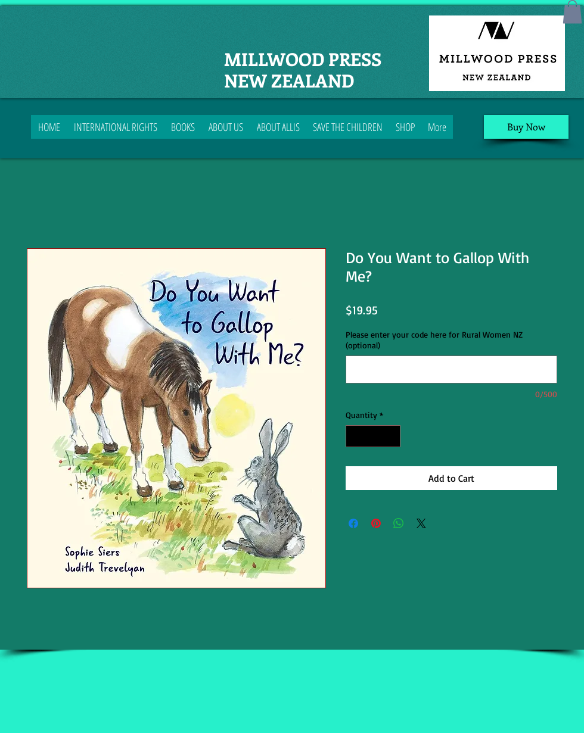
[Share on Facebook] (353, 523)
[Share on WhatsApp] (399, 523)
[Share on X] (421, 523)
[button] (572, 11)
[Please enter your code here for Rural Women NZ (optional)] (451, 369)
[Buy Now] (526, 127)
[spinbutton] (373, 436)
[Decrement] (354, 436)
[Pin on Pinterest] (376, 523)
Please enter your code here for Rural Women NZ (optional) (434, 339)
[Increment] (391, 436)
